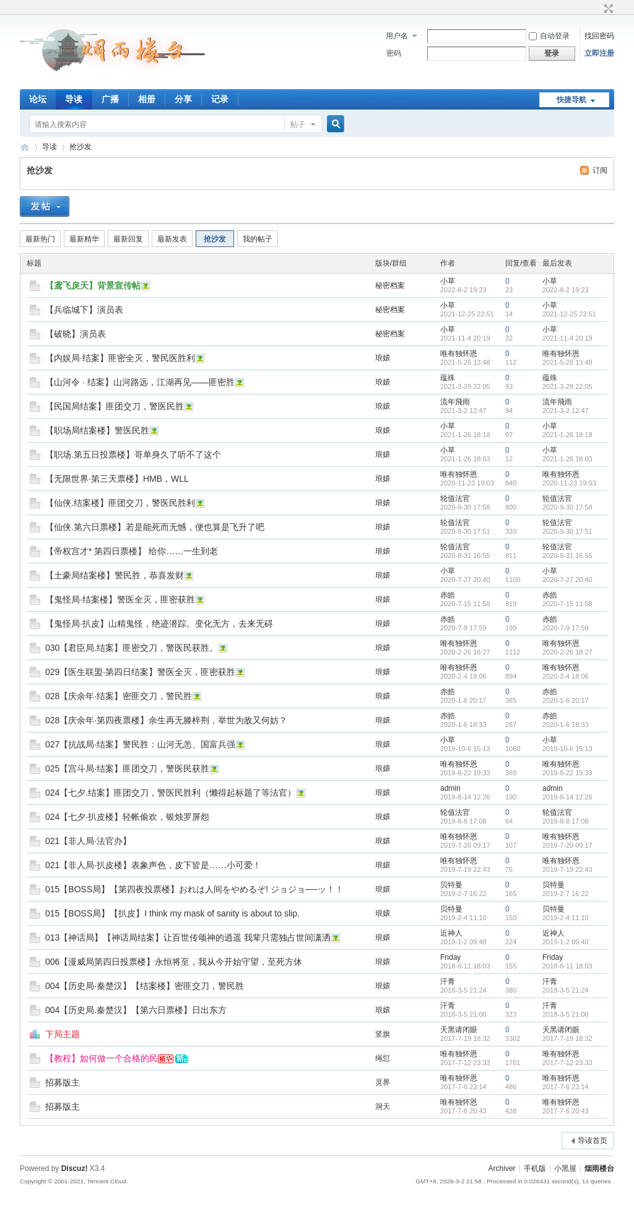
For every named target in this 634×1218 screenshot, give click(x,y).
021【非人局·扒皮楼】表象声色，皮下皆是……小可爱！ (153, 865)
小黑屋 (565, 1168)
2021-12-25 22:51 (569, 314)
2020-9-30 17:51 (567, 531)
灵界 (382, 1082)
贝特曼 (451, 885)
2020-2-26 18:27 (567, 652)
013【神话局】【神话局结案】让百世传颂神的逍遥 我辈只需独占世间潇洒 (188, 937)
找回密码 (599, 36)
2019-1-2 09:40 (565, 942)
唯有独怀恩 (458, 353)
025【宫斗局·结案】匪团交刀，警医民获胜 (127, 768)
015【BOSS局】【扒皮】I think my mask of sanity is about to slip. (172, 913)
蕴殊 (447, 377)
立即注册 (599, 53)
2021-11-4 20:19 (567, 338)
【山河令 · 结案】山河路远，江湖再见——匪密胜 (140, 382)
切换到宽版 (607, 8)
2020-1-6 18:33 (565, 724)
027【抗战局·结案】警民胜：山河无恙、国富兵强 (140, 744)
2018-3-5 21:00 (565, 1014)
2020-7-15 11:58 (567, 603)
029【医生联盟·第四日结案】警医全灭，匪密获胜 (140, 672)
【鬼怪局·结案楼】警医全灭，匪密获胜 (120, 599)
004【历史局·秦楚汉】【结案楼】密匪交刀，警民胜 (144, 986)
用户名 (397, 36)
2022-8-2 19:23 (565, 290)
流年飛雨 (455, 402)
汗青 (447, 981)
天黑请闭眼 (458, 1029)
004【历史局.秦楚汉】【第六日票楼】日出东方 (136, 1010)
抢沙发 (80, 146)
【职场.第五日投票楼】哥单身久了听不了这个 (133, 454)
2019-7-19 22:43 (567, 869)
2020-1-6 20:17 (565, 700)
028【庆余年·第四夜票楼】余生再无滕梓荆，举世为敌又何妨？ (166, 720)
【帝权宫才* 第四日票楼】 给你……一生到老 (131, 551)
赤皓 (447, 595)
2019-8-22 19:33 (567, 772)
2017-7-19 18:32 (567, 1038)
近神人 (451, 933)
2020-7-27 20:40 (567, 579)
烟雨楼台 (25, 147)
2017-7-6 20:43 (565, 1111)
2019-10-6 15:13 (567, 748)
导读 (73, 99)
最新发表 (172, 239)
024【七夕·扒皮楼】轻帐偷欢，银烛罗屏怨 (127, 817)
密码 (393, 53)
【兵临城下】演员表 (84, 310)
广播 (110, 99)
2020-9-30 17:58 (567, 507)
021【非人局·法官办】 (88, 841)
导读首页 (592, 1140)
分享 (183, 99)
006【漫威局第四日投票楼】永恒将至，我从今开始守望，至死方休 (173, 962)
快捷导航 (571, 99)
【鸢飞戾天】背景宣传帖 (93, 285)
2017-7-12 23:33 (567, 1062)
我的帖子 (257, 239)
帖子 (297, 124)
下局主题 (62, 1034)
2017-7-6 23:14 (565, 1086)
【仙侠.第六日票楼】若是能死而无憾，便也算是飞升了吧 (154, 527)
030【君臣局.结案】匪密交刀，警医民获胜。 (131, 648)
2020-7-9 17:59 (565, 628)
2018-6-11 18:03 (567, 966)
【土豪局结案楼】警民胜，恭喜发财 (114, 575)
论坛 (37, 99)
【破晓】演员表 (75, 334)
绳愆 (382, 1058)
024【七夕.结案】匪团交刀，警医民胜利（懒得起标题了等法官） (170, 793)
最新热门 (40, 239)
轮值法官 (455, 498)
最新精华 (84, 239)
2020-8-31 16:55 (567, 555)
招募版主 (62, 1082)
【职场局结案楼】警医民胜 (97, 430)
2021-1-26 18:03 (567, 459)
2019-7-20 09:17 (567, 845)
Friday (450, 957)
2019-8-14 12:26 (567, 797)
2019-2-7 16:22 (565, 893)
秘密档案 (390, 285)
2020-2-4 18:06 (565, 676)
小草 (447, 281)
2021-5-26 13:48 (567, 362)
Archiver (502, 1168)
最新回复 (128, 239)
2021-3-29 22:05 (567, 386)
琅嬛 (382, 358)
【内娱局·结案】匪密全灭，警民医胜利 (120, 358)
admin (450, 788)
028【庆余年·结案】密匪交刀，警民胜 (118, 696)
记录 (219, 99)
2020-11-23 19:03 (569, 483)
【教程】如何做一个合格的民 (101, 1058)
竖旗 (382, 1034)
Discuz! (74, 1168)
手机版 (535, 1168)
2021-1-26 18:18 (567, 434)
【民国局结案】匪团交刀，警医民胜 (114, 406)
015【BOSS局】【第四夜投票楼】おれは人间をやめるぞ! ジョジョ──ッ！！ (194, 889)
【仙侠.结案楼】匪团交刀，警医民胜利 (120, 503)
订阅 (600, 170)
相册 (146, 99)
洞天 (382, 1106)
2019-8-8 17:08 (565, 821)
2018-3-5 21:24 (565, 990)
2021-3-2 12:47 (565, 410)
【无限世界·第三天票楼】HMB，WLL (117, 479)
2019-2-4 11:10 (565, 917)
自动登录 (549, 36)
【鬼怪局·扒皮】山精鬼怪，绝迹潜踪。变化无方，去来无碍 (159, 624)
